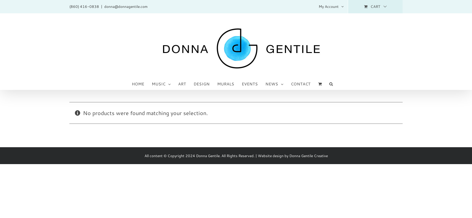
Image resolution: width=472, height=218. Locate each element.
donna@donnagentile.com (126, 6)
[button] (333, 84)
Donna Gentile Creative (308, 155)
